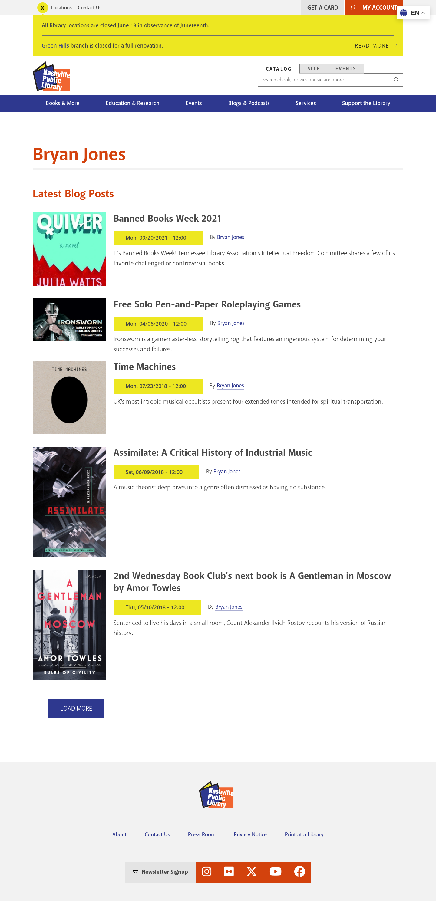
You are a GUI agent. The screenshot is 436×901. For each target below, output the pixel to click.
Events (194, 103)
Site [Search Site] (314, 69)
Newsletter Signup (165, 872)
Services (306, 103)
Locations (61, 8)
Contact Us (89, 8)
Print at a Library (304, 834)
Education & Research (133, 103)
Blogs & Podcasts (249, 103)
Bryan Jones (230, 237)
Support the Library (366, 103)
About (119, 834)
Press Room (202, 834)
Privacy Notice (250, 834)
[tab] (279, 69)
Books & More (63, 103)
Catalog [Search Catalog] (279, 69)
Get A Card (322, 8)
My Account (379, 8)
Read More (374, 45)
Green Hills (55, 45)
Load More (76, 708)
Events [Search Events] (346, 69)
